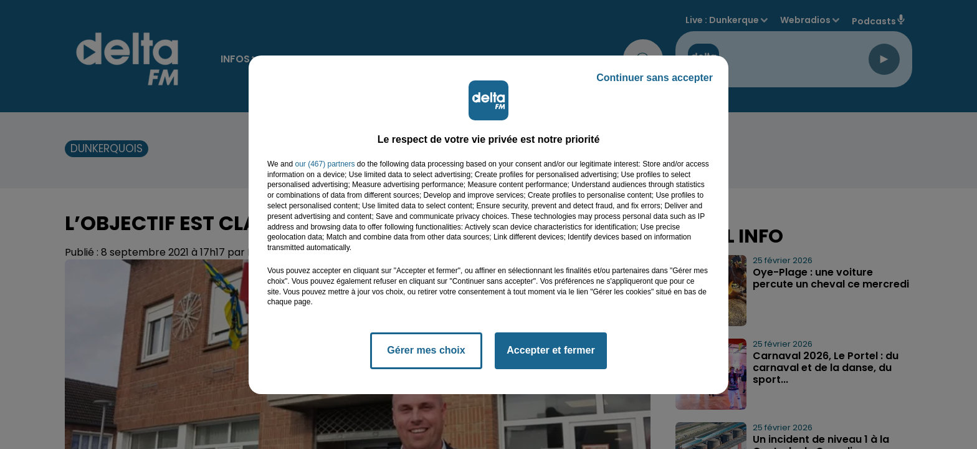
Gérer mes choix (426, 350)
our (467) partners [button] (325, 164)
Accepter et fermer (550, 350)
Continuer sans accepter (654, 77)
